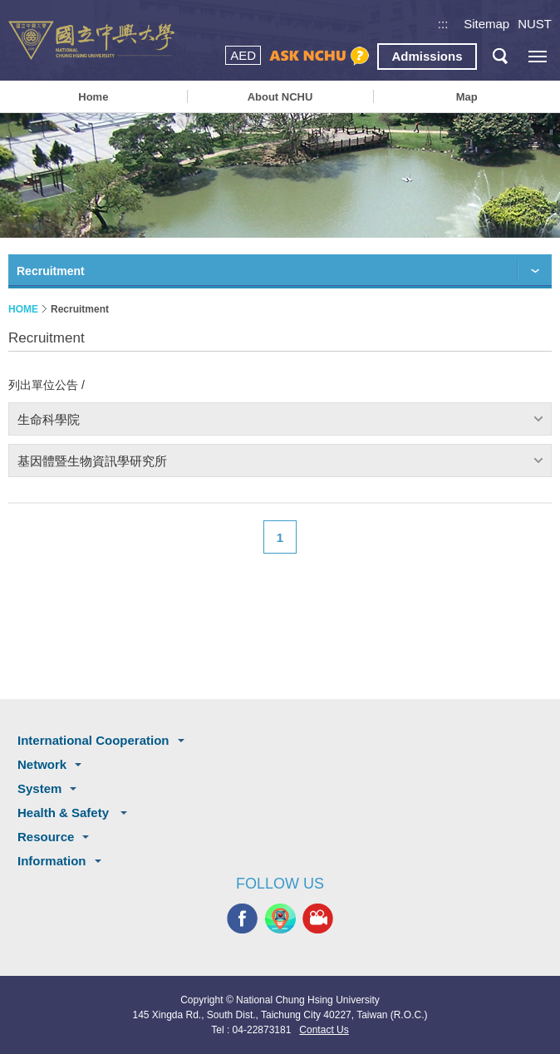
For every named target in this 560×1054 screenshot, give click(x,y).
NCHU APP (280, 919)
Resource (45, 837)
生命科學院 (48, 419)
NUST (535, 24)
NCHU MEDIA (317, 919)
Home (93, 97)
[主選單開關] (537, 56)
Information (51, 861)
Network (41, 764)
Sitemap (486, 24)
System (39, 788)
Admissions (426, 56)
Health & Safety (64, 812)
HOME (23, 309)
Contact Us (323, 1030)
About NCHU (280, 97)
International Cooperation (93, 740)
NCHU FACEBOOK (242, 919)
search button (499, 56)
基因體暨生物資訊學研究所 (92, 461)
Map (467, 97)
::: (443, 24)
